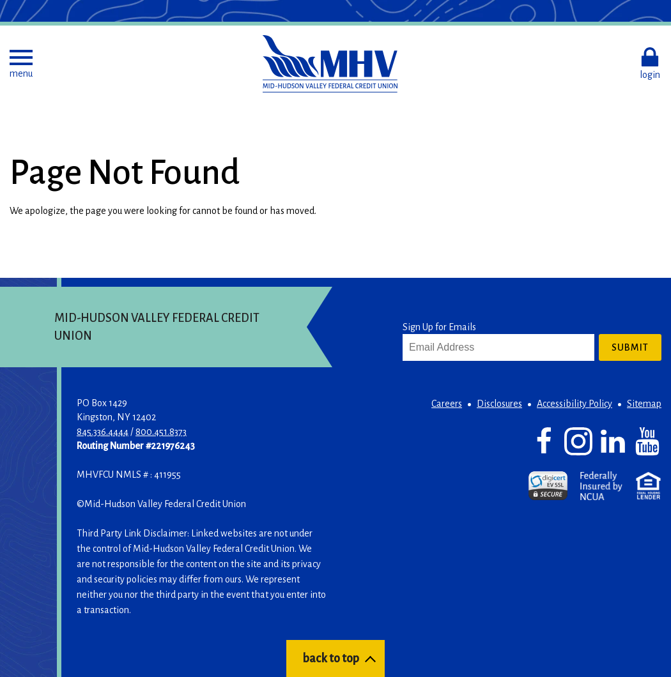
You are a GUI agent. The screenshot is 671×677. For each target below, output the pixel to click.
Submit (630, 347)
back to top (330, 658)
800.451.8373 (161, 432)
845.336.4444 (102, 432)
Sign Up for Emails (439, 327)
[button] (21, 64)
